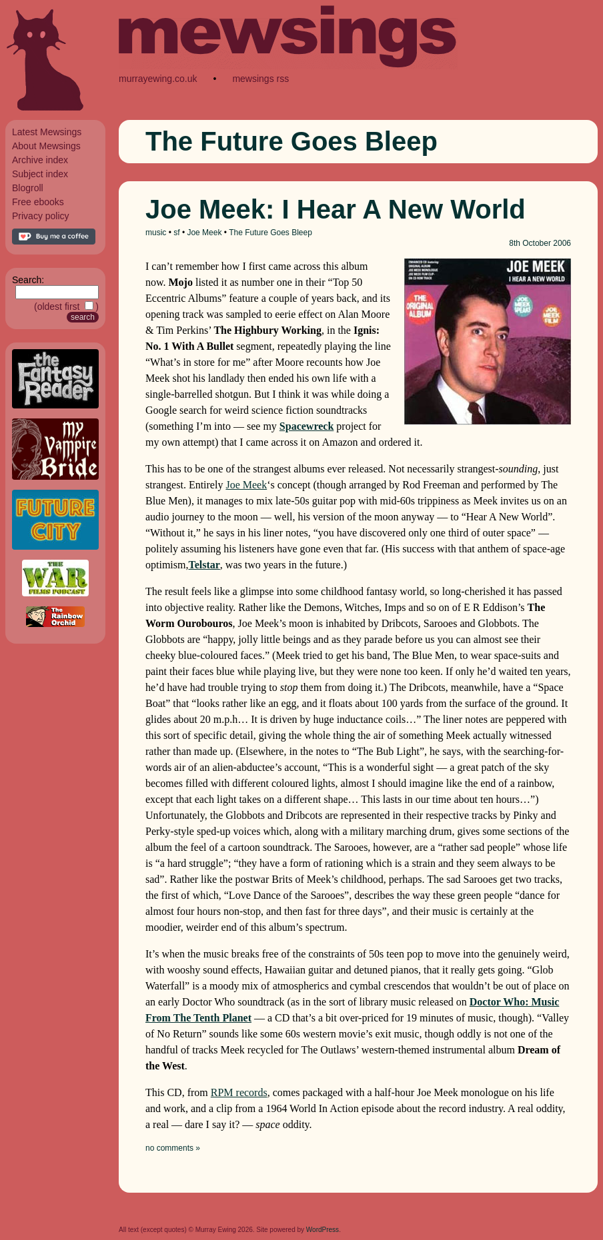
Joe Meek (204, 232)
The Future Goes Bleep (270, 232)
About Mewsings (46, 146)
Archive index (40, 160)
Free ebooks (38, 202)
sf (176, 232)
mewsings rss (260, 78)
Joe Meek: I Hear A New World (335, 209)
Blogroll (27, 188)
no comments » (172, 1148)
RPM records (239, 1092)
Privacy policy (40, 216)
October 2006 (546, 243)
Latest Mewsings (46, 132)
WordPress (322, 1229)
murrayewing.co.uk (158, 78)
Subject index (40, 174)
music (155, 232)
